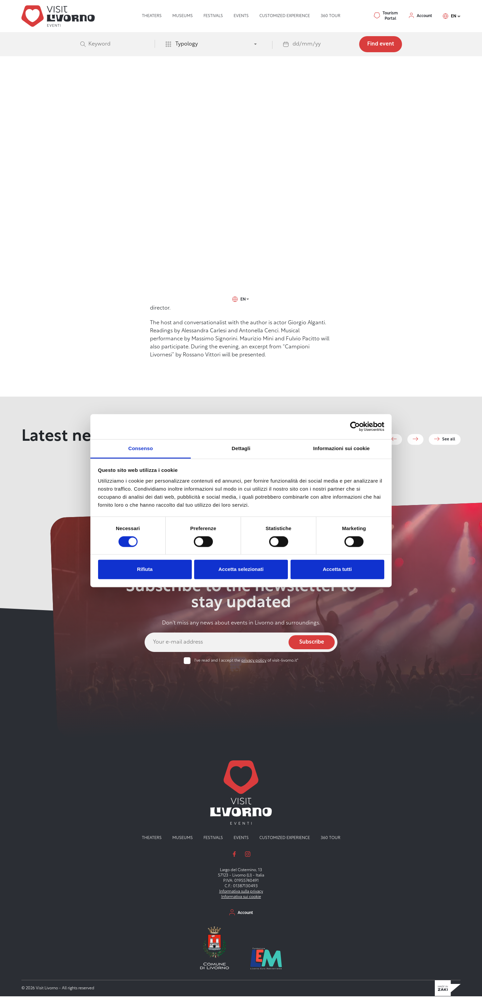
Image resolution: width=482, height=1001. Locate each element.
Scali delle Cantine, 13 (102, 195)
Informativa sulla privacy (241, 897)
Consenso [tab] (140, 448)
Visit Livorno (161, 98)
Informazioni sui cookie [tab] (341, 448)
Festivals (213, 16)
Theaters (152, 16)
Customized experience (284, 16)
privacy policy (253, 666)
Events (241, 16)
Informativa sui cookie (241, 902)
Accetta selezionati (240, 569)
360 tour (330, 16)
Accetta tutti (337, 569)
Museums (182, 16)
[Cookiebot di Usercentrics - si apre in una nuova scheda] (355, 426)
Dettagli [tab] (241, 448)
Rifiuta (145, 569)
